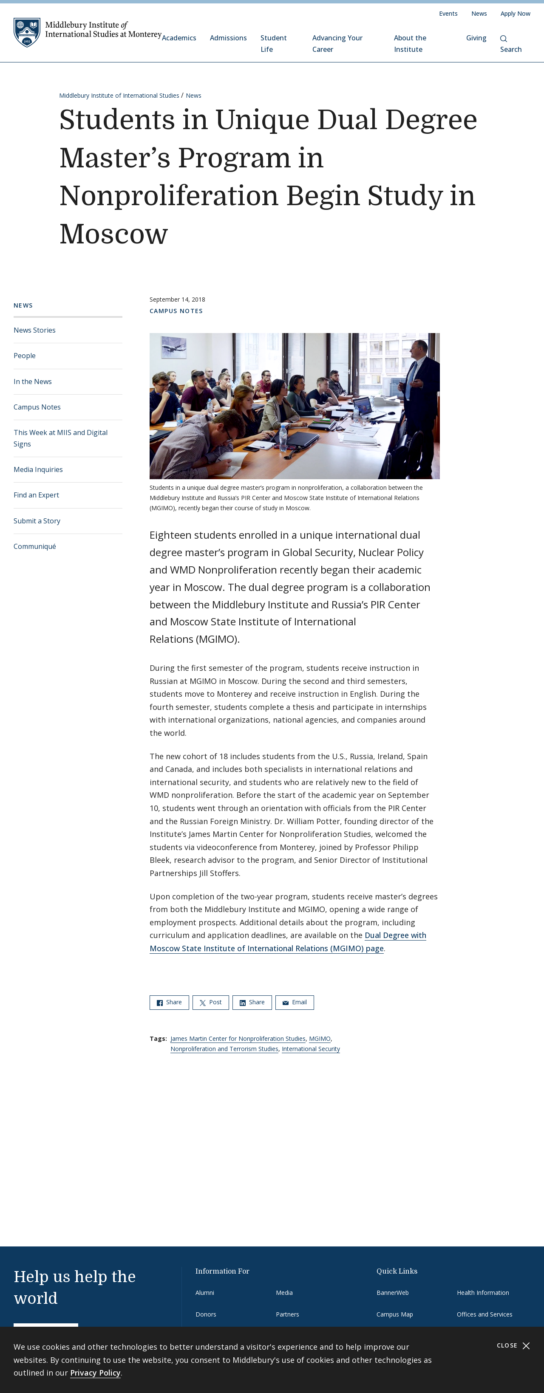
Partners (287, 1314)
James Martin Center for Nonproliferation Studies (238, 1038)
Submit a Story (37, 521)
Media (284, 1292)
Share (169, 1002)
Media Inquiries (38, 469)
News (479, 13)
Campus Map (395, 1314)
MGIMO (320, 1038)
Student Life (274, 43)
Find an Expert (36, 495)
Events (448, 13)
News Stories (35, 330)
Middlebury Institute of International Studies (119, 95)
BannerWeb (393, 1292)
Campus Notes (37, 407)
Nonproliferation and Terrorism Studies (224, 1049)
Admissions (228, 37)
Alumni (205, 1292)
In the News (33, 381)
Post (211, 1002)
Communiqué (35, 546)
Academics (179, 37)
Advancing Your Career (337, 43)
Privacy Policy (95, 1373)
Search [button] (511, 44)
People (25, 355)
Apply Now (515, 13)
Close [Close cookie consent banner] (513, 1345)
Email (295, 1002)
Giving (476, 37)
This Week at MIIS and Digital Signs (61, 438)
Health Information (483, 1292)
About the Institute (410, 43)
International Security (311, 1049)
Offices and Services (485, 1314)
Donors (206, 1314)
